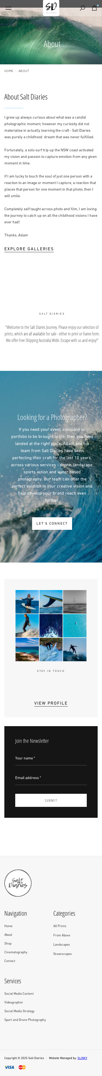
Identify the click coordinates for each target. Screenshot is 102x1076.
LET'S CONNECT (52, 523)
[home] (51, 8)
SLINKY (82, 1058)
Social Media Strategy (19, 1011)
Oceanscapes (62, 954)
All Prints (59, 926)
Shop (7, 943)
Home (8, 71)
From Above (61, 935)
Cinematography (15, 952)
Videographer (13, 1002)
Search (83, 9)
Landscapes (61, 944)
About (8, 935)
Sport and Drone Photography (25, 1020)
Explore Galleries (29, 249)
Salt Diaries (36, 1058)
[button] (8, 8)
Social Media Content (19, 994)
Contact (9, 961)
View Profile (51, 703)
